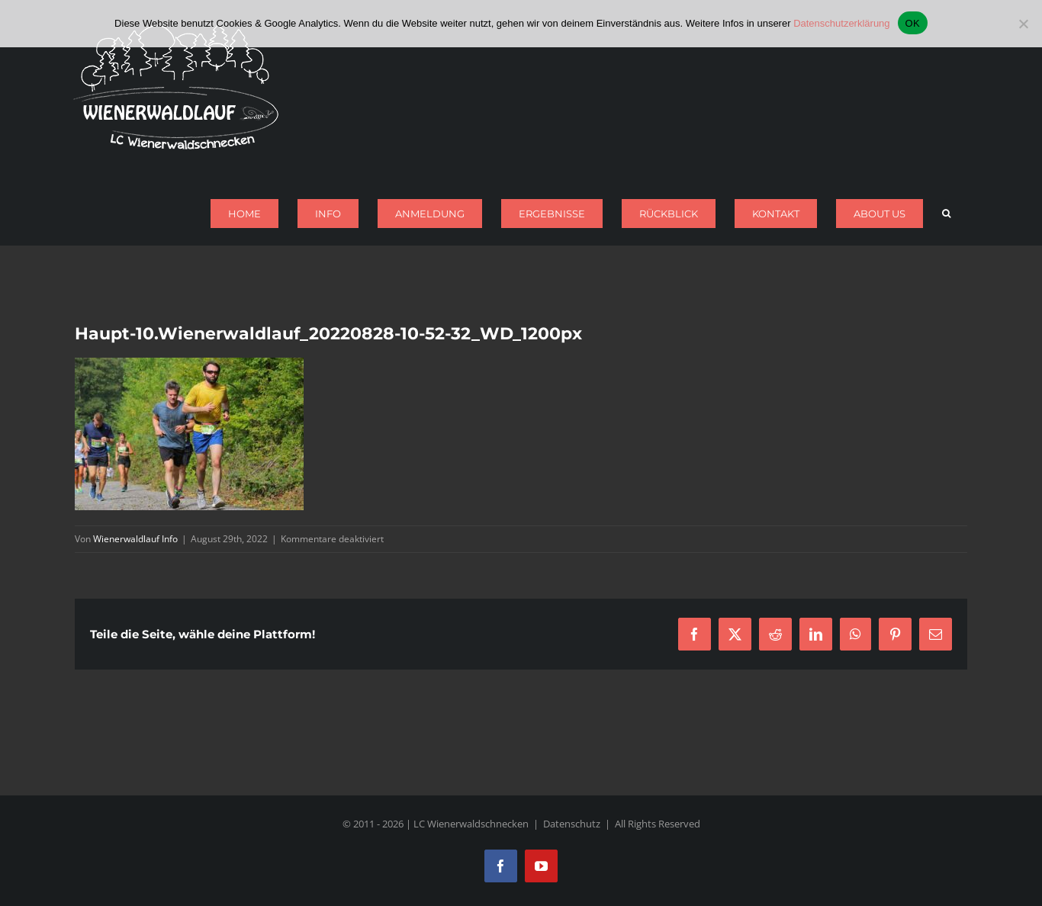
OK (912, 23)
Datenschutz (571, 823)
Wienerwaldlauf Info (135, 538)
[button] (946, 214)
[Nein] (1023, 23)
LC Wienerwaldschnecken (471, 823)
